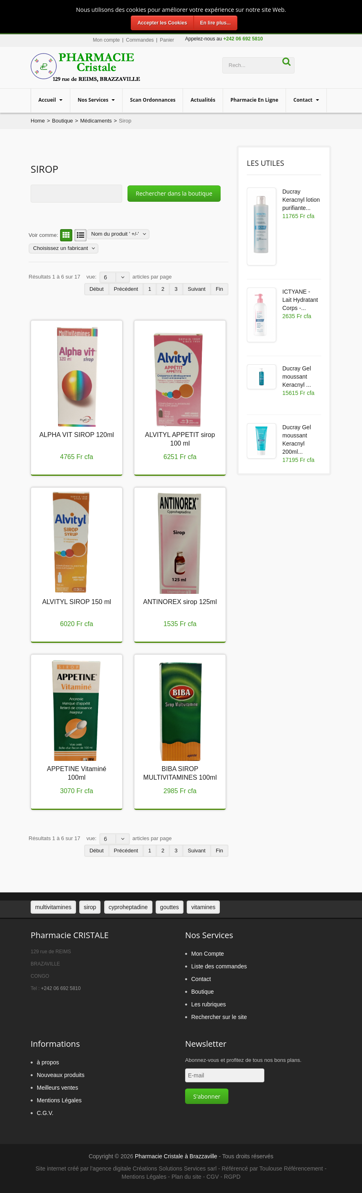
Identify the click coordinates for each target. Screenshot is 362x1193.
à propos (48, 1062)
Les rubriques (208, 1004)
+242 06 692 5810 (60, 988)
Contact (303, 99)
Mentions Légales (59, 1100)
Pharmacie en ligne (254, 99)
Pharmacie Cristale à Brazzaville (176, 1156)
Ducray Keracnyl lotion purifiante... (301, 199)
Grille (65, 235)
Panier (167, 40)
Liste (79, 235)
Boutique (62, 121)
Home (38, 121)
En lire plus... (215, 23)
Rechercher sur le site (219, 1017)
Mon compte (106, 40)
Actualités (202, 99)
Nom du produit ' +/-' (115, 234)
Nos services (93, 99)
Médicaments (96, 121)
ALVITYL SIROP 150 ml (76, 601)
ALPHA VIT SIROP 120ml (76, 434)
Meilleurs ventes (57, 1087)
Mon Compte (207, 953)
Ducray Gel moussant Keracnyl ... (296, 376)
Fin (219, 289)
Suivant (197, 289)
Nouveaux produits (61, 1075)
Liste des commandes (219, 966)
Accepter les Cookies (162, 23)
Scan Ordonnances (152, 99)
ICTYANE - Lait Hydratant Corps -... (300, 299)
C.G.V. (45, 1113)
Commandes (140, 40)
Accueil (47, 99)
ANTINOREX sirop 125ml (180, 601)
